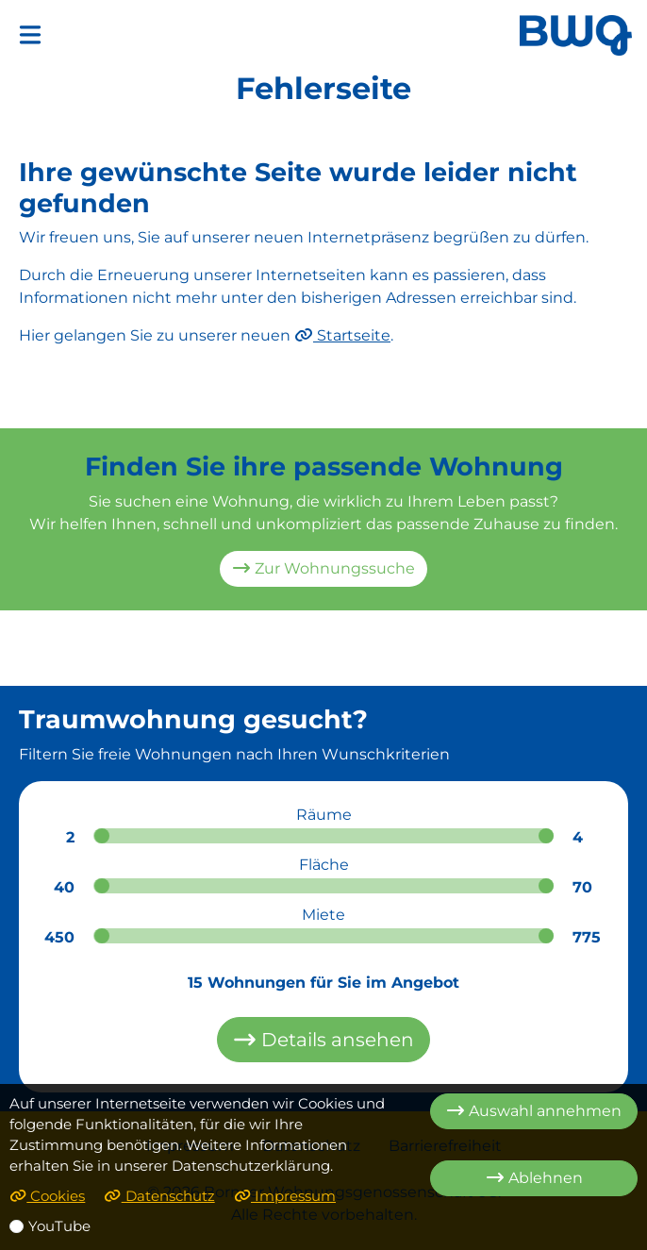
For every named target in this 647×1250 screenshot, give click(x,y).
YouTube (59, 1226)
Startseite (342, 335)
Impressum (285, 1196)
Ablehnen (534, 1178)
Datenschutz (159, 1196)
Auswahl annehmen (534, 1111)
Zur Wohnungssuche (323, 568)
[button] (30, 34)
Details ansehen (323, 1039)
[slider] (101, 835)
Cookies (47, 1196)
